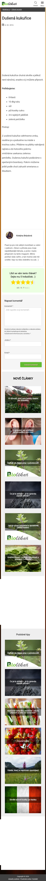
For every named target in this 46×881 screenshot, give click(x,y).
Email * (7, 353)
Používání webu (25, 879)
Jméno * (7, 340)
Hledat (35, 3)
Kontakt (35, 879)
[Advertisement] (23, 49)
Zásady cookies (13, 879)
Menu (42, 3)
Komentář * (8, 306)
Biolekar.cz (6, 9)
